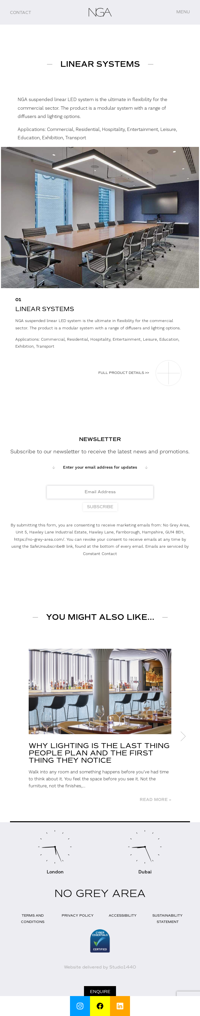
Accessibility (123, 915)
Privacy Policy (78, 915)
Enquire (100, 991)
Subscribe (100, 507)
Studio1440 (122, 967)
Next (183, 736)
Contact (20, 12)
